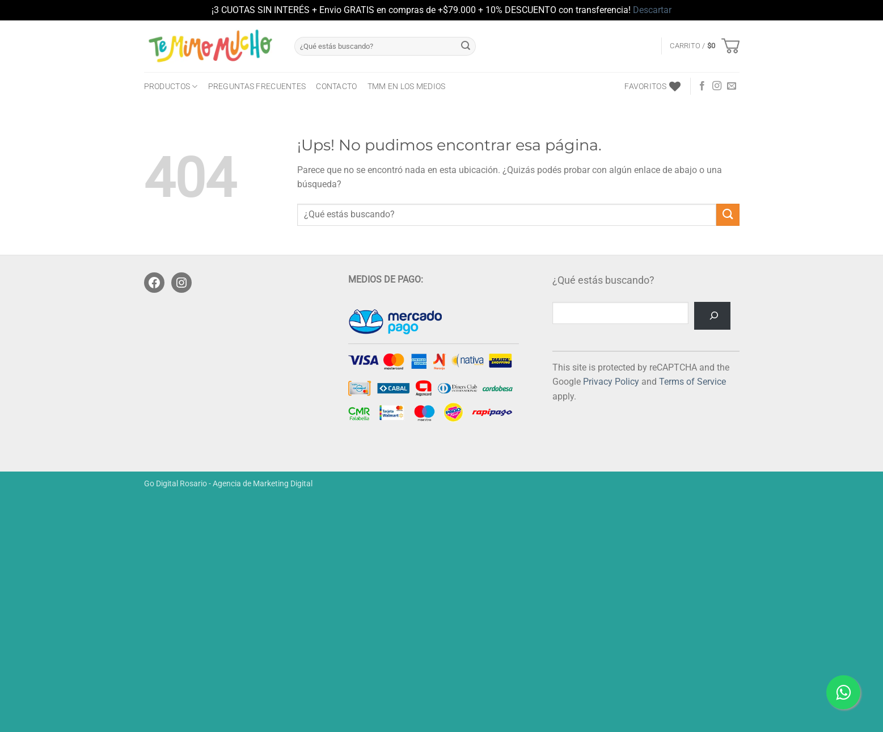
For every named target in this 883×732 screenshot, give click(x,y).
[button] (704, 46)
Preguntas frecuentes (257, 86)
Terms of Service (692, 381)
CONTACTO (336, 86)
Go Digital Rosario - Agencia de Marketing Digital (228, 484)
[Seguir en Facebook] (702, 86)
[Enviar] (465, 46)
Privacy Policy (611, 381)
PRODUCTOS (171, 86)
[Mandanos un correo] (731, 86)
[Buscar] (712, 316)
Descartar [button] (652, 10)
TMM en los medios (406, 86)
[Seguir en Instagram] (716, 86)
